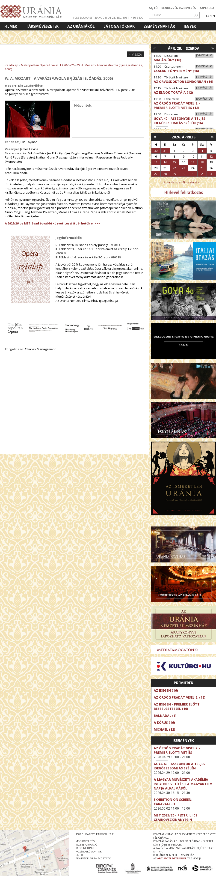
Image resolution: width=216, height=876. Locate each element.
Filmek (10, 26)
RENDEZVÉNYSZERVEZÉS (178, 8)
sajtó (79, 855)
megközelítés (85, 841)
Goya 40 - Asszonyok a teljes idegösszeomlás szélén (179, 766)
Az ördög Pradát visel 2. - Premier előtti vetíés (177, 750)
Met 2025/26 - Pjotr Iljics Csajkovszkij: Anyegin (175, 817)
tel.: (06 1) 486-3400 (130, 18)
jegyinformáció (86, 844)
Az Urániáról (81, 26)
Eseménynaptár (159, 26)
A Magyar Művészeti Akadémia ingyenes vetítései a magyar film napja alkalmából (183, 783)
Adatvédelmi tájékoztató (93, 858)
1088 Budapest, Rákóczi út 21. (94, 18)
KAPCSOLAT (207, 8)
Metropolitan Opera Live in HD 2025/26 (47, 65)
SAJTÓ (153, 8)
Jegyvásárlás (204, 55)
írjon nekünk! (85, 848)
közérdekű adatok (89, 851)
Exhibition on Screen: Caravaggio (173, 801)
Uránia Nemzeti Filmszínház (179, 182)
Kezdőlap (11, 65)
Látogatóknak (119, 26)
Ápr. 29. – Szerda (183, 48)
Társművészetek (42, 26)
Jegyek (190, 26)
